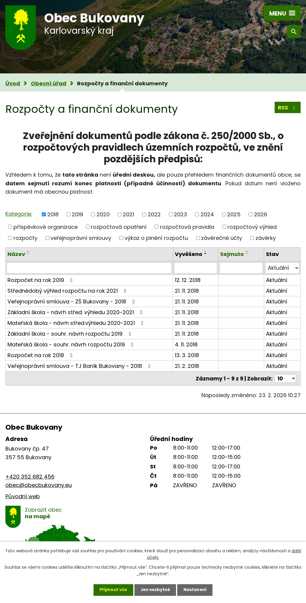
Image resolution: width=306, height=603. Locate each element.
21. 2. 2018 (187, 366)
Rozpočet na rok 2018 (41, 355)
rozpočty (25, 238)
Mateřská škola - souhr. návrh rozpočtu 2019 (71, 344)
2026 (260, 214)
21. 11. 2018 (187, 290)
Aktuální (276, 280)
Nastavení (197, 590)
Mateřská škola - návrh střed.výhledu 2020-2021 (76, 323)
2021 (128, 214)
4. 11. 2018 (186, 344)
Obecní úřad (48, 83)
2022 (154, 214)
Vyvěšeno (188, 254)
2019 (77, 214)
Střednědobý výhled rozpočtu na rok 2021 (68, 290)
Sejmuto (232, 254)
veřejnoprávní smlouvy (81, 238)
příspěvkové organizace (45, 226)
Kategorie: (18, 214)
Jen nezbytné (155, 590)
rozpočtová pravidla (187, 226)
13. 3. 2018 (187, 355)
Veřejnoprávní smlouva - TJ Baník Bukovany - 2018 (80, 366)
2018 (53, 214)
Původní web (22, 496)
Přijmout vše (111, 590)
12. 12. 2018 (188, 280)
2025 (234, 214)
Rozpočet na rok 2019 (41, 280)
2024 (207, 214)
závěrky (265, 238)
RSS (288, 108)
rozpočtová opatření (118, 226)
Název (16, 254)
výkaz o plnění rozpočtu (156, 238)
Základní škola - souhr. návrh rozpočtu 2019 (70, 333)
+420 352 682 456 (29, 476)
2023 (180, 214)
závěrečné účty (221, 238)
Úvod (12, 83)
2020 (103, 214)
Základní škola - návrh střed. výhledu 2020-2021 (76, 312)
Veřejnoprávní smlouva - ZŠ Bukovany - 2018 (72, 301)
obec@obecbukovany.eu (38, 485)
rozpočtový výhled (252, 226)
